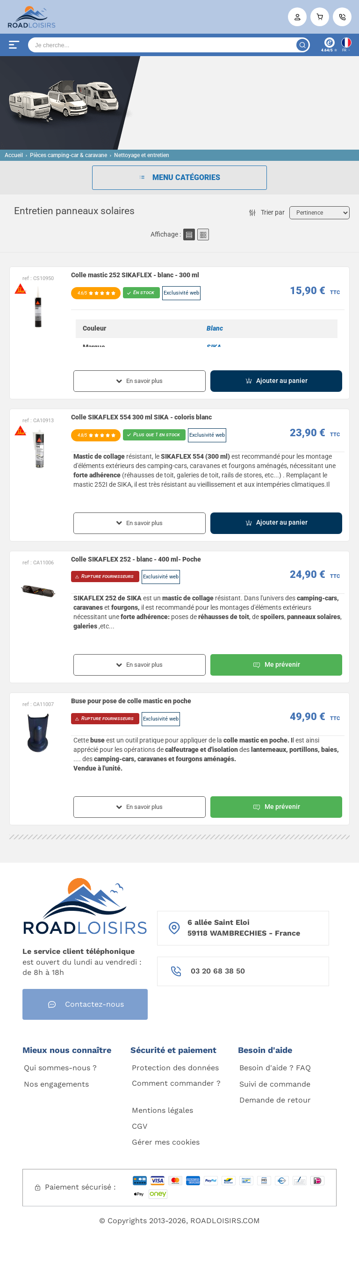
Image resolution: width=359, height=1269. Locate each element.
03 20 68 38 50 (218, 970)
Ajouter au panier (276, 381)
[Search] (169, 44)
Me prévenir (276, 665)
